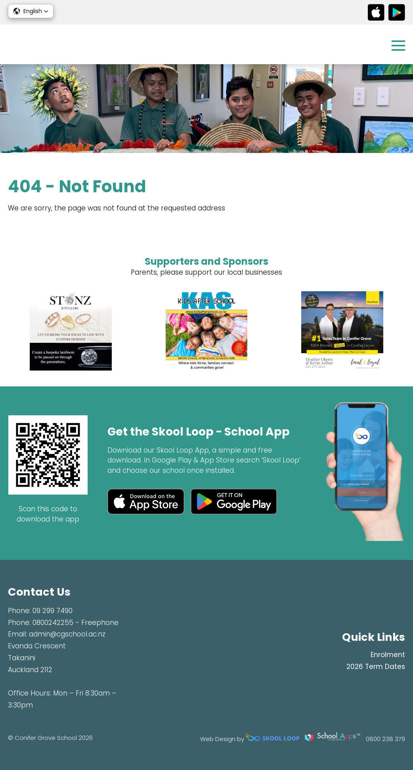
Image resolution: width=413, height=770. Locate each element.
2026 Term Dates (375, 666)
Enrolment (388, 654)
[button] (30, 11)
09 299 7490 (53, 610)
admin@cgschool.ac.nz (67, 634)
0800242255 (53, 622)
